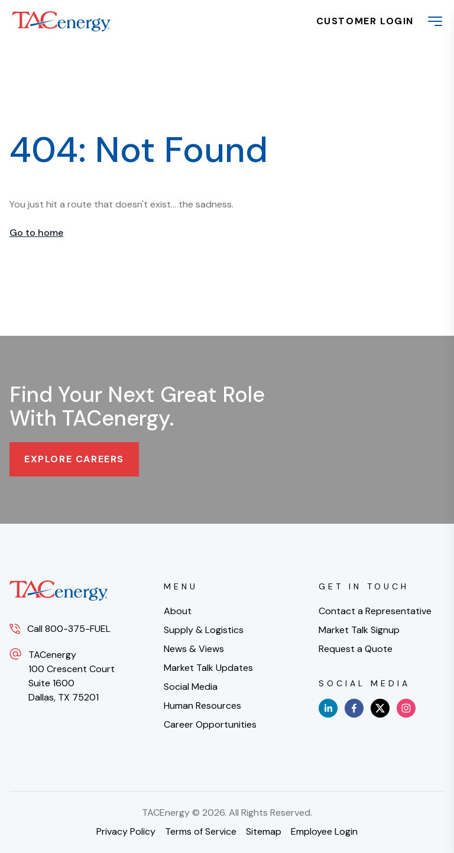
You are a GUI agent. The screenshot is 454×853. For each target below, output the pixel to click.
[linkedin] (328, 708)
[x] (380, 708)
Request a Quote (356, 649)
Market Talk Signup (359, 630)
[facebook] (354, 708)
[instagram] (406, 708)
